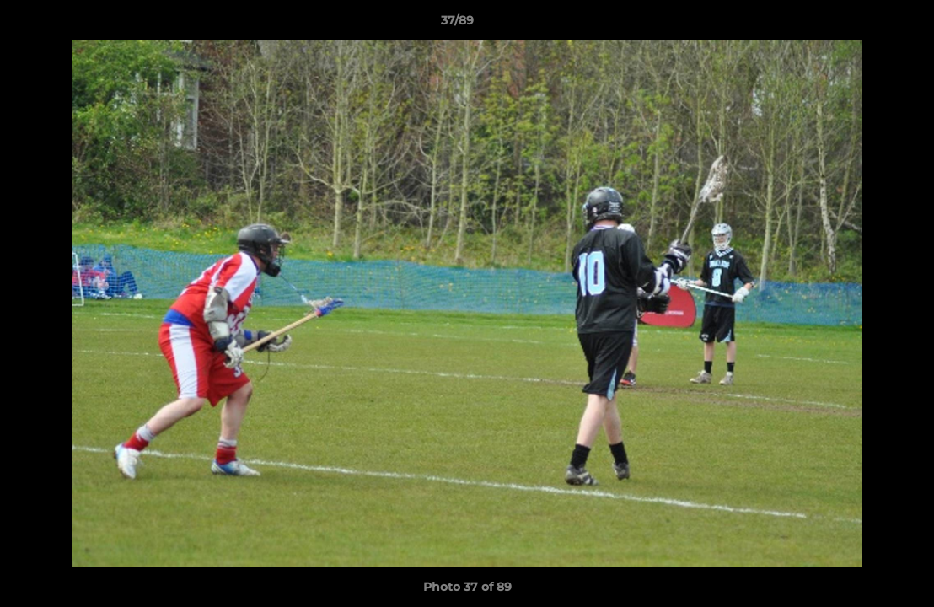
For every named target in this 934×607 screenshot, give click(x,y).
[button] (863, 24)
